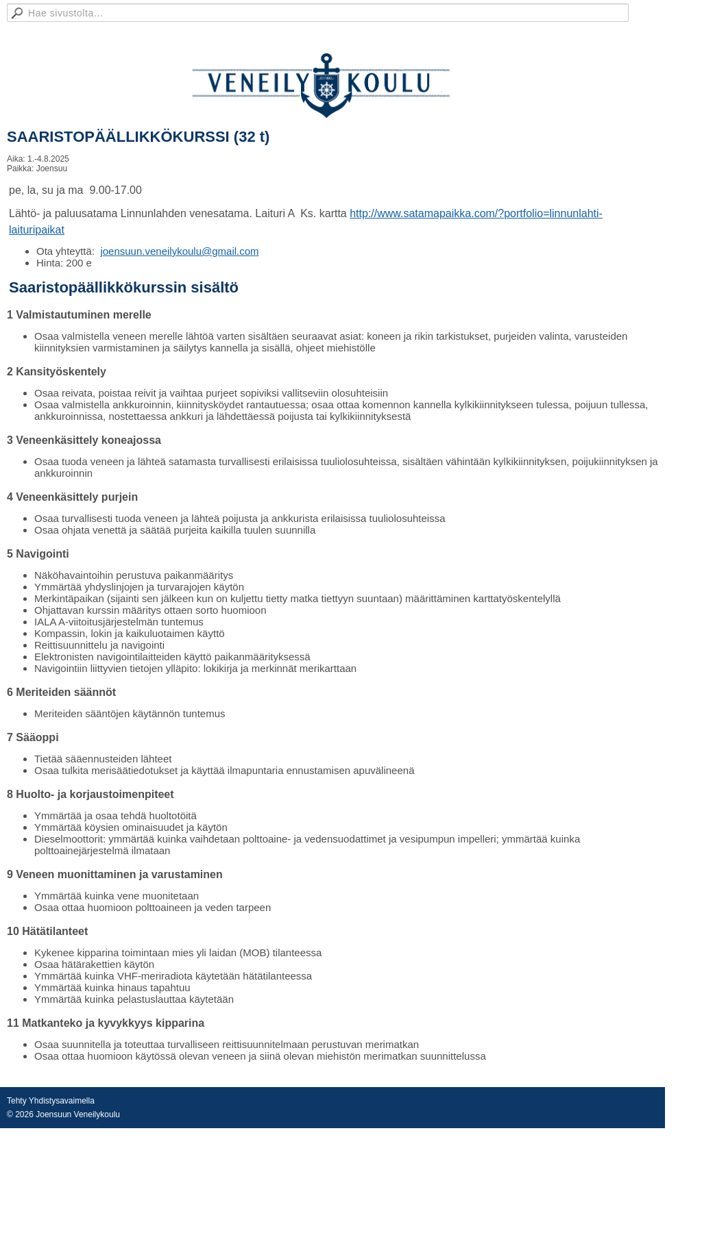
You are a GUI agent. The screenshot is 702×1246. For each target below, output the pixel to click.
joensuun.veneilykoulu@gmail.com (179, 251)
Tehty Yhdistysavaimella (51, 1101)
